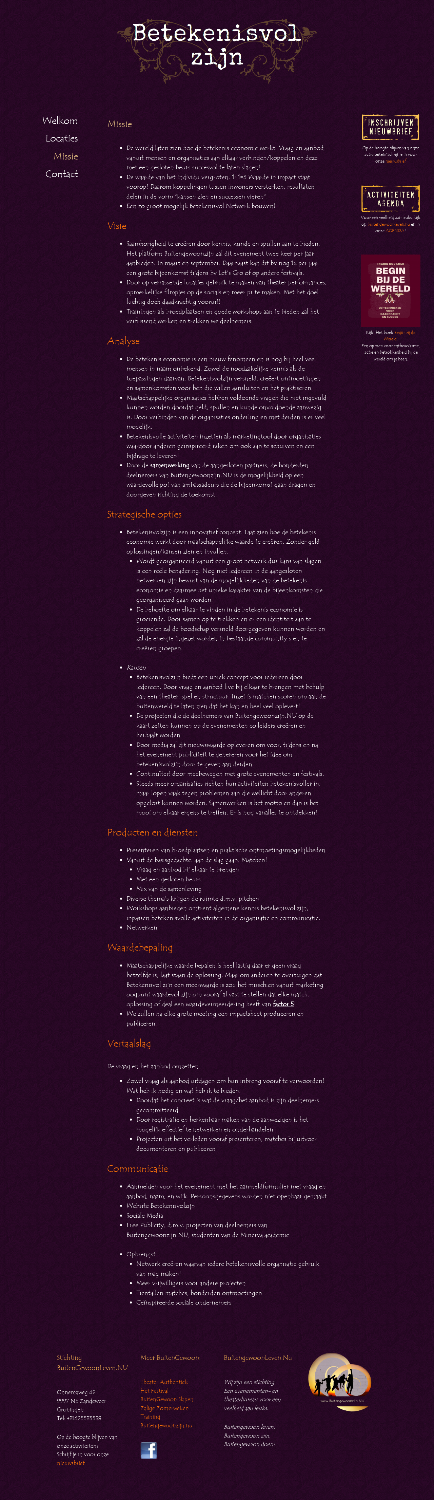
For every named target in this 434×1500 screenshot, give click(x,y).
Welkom (60, 120)
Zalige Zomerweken (164, 1408)
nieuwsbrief (396, 161)
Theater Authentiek (164, 1382)
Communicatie (137, 1169)
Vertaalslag (129, 1043)
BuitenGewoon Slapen (167, 1399)
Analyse (123, 341)
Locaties (61, 138)
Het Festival (154, 1391)
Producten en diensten (152, 832)
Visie (116, 226)
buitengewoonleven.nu (389, 224)
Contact (61, 174)
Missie (65, 156)
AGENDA (395, 230)
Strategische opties (144, 514)
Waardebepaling (140, 947)
